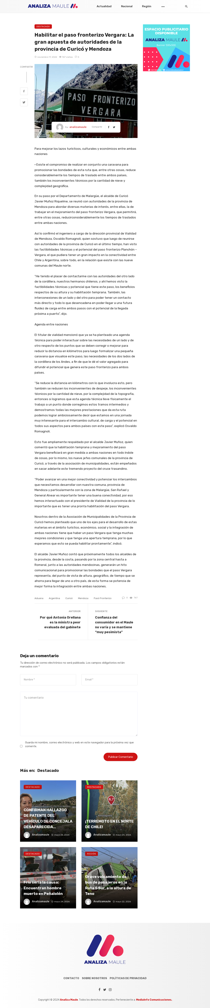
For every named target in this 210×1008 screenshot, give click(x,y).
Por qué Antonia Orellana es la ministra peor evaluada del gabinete (60, 622)
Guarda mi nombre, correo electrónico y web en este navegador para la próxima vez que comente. (79, 744)
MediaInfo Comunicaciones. (154, 999)
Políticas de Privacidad (128, 978)
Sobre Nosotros (94, 978)
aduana (39, 598)
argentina (54, 598)
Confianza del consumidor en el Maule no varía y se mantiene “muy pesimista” (114, 624)
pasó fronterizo (103, 598)
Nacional (126, 6)
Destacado (43, 26)
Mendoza (83, 598)
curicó (69, 598)
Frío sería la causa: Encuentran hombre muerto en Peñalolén (43, 888)
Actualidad (104, 6)
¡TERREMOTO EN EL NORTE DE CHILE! (109, 824)
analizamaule (77, 127)
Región (146, 6)
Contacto (71, 978)
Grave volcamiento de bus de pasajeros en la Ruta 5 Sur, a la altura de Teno (108, 885)
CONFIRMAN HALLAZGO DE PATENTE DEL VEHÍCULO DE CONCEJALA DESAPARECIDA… (48, 818)
